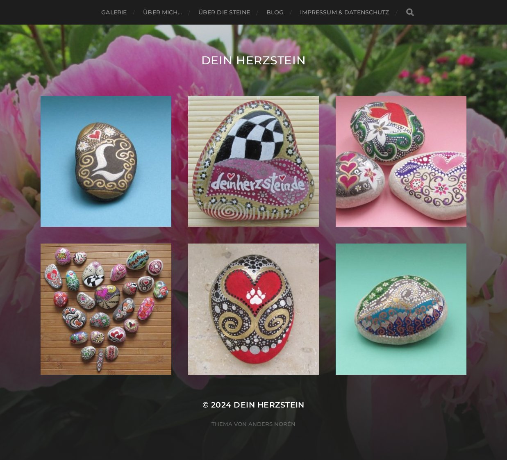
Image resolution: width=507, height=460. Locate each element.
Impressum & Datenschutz (344, 12)
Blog (275, 12)
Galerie (114, 12)
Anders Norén (272, 424)
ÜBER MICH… (162, 12)
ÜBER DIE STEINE (224, 12)
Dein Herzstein (253, 60)
